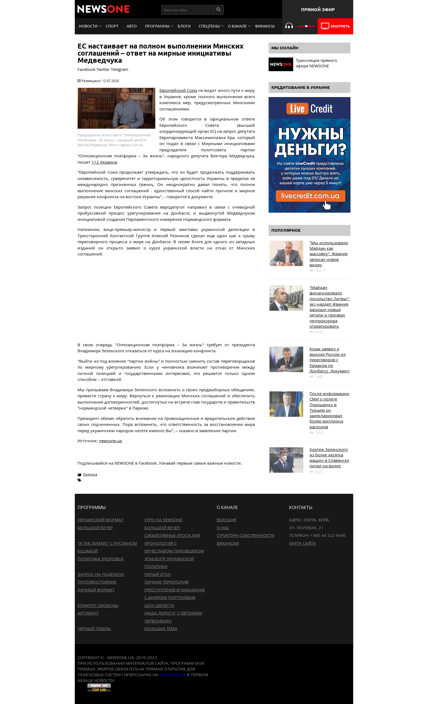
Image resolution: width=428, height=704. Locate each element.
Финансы (265, 26)
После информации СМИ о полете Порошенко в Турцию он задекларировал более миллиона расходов (329, 410)
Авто (132, 26)
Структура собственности (245, 535)
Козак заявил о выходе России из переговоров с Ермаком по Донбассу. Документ (330, 360)
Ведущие (226, 519)
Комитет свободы (98, 605)
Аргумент (88, 613)
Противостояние (97, 582)
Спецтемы (209, 26)
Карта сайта (302, 543)
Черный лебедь (94, 628)
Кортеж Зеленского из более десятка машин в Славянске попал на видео (329, 458)
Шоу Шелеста (159, 605)
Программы (157, 26)
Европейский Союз (178, 90)
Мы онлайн (284, 48)
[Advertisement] (166, 299)
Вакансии (228, 543)
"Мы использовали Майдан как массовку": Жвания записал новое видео (329, 253)
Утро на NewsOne (163, 519)
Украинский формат (100, 519)
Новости (88, 26)
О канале (237, 26)
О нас (223, 527)
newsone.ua (110, 440)
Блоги (184, 26)
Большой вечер (95, 527)
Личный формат (96, 589)
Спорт (112, 26)
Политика (90, 474)
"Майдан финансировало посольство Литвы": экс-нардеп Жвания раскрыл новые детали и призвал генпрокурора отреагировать (330, 307)
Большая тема (160, 628)
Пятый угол (157, 574)
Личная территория (166, 582)
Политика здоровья (101, 558)
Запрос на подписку (101, 574)
